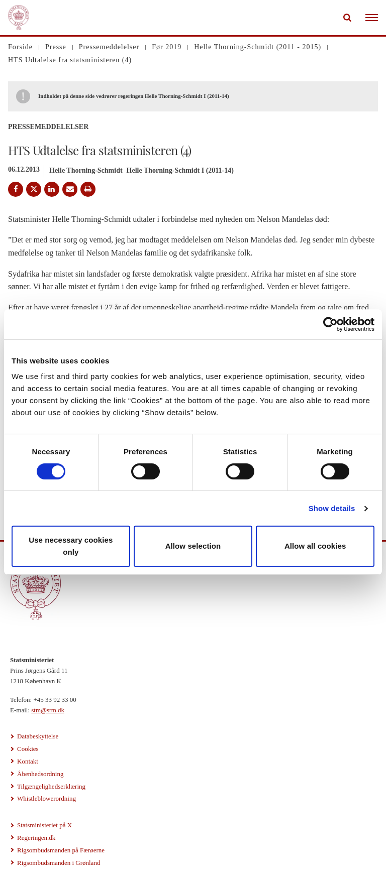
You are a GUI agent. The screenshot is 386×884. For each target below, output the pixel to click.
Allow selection (193, 546)
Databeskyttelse (37, 736)
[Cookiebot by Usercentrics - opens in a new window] (330, 324)
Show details (332, 508)
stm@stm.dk (47, 710)
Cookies (28, 748)
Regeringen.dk (36, 837)
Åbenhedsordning (40, 774)
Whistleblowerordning (46, 798)
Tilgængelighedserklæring (51, 786)
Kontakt (27, 761)
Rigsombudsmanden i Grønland (58, 862)
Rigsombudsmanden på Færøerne (61, 850)
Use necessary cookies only (71, 546)
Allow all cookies (315, 546)
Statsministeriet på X (44, 825)
